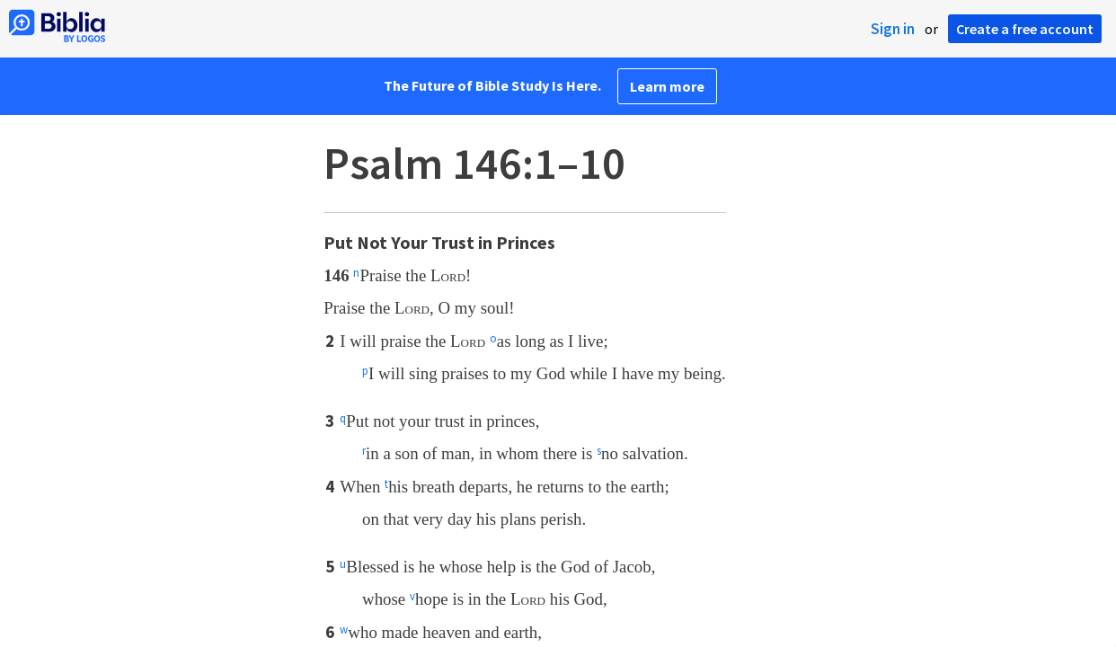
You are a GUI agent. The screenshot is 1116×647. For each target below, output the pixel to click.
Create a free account (1025, 29)
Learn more (667, 86)
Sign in (893, 29)
